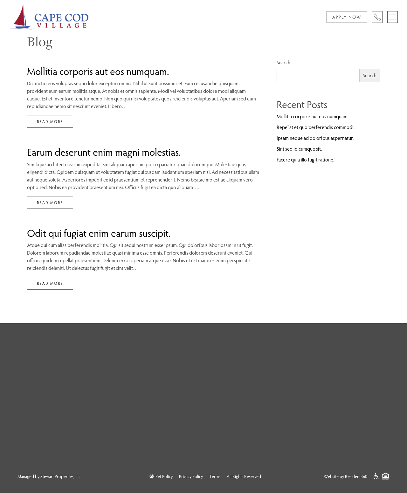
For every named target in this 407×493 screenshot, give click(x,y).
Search (283, 62)
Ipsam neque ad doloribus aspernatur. (315, 137)
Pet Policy (161, 476)
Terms (214, 476)
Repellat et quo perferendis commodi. (316, 127)
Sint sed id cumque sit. (299, 148)
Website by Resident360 (345, 476)
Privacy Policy (191, 476)
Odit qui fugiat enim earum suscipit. (99, 233)
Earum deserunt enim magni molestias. (104, 152)
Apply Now (347, 17)
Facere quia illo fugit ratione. (305, 159)
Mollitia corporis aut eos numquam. (98, 71)
